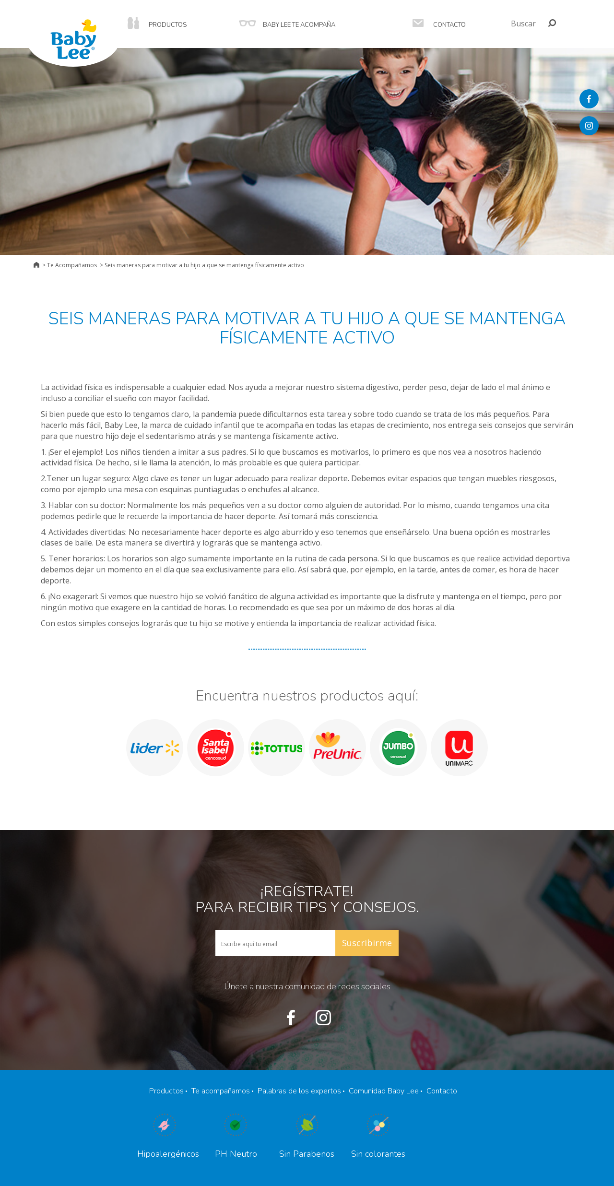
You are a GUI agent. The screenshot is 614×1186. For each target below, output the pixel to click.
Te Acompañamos (72, 265)
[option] (154, 747)
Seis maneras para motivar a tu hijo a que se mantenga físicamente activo (204, 265)
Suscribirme (367, 943)
